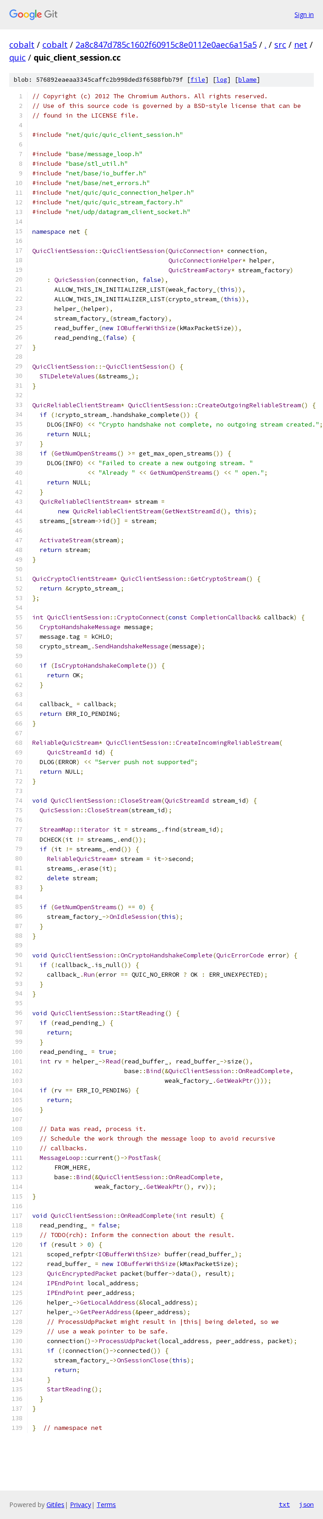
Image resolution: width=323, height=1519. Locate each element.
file (197, 80)
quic (17, 57)
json (306, 1504)
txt (284, 1504)
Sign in (304, 14)
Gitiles (55, 1504)
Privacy (80, 1504)
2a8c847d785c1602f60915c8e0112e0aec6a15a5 (166, 44)
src (280, 44)
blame (247, 80)
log (221, 80)
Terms (106, 1504)
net (300, 44)
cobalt (22, 44)
